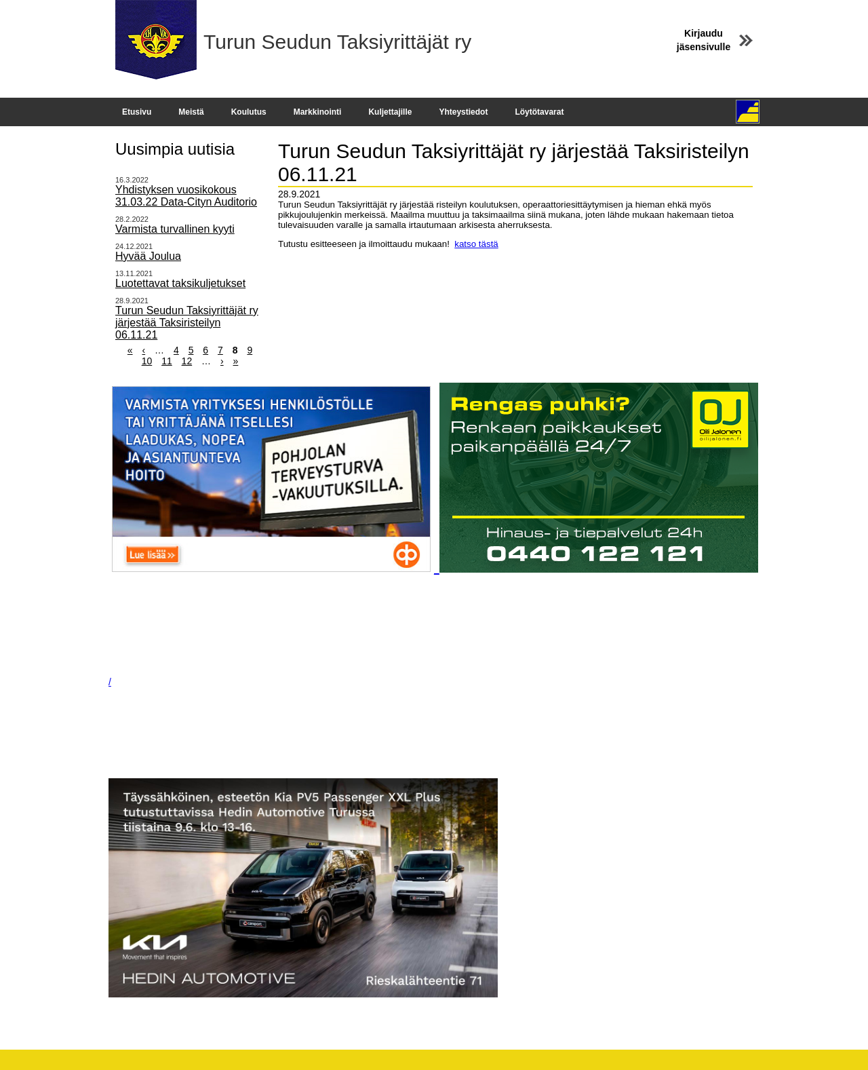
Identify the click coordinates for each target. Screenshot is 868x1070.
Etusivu (136, 112)
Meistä (190, 112)
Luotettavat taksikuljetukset (180, 283)
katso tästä (476, 244)
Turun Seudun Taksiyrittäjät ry (337, 42)
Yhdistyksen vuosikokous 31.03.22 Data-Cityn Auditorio (186, 196)
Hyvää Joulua (148, 256)
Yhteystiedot (463, 112)
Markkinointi (318, 112)
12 (187, 361)
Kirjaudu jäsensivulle (703, 40)
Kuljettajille (390, 112)
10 (147, 361)
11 (166, 361)
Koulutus (249, 112)
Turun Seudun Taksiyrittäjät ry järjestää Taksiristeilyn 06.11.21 (186, 323)
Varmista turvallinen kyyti (175, 229)
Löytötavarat (539, 112)
